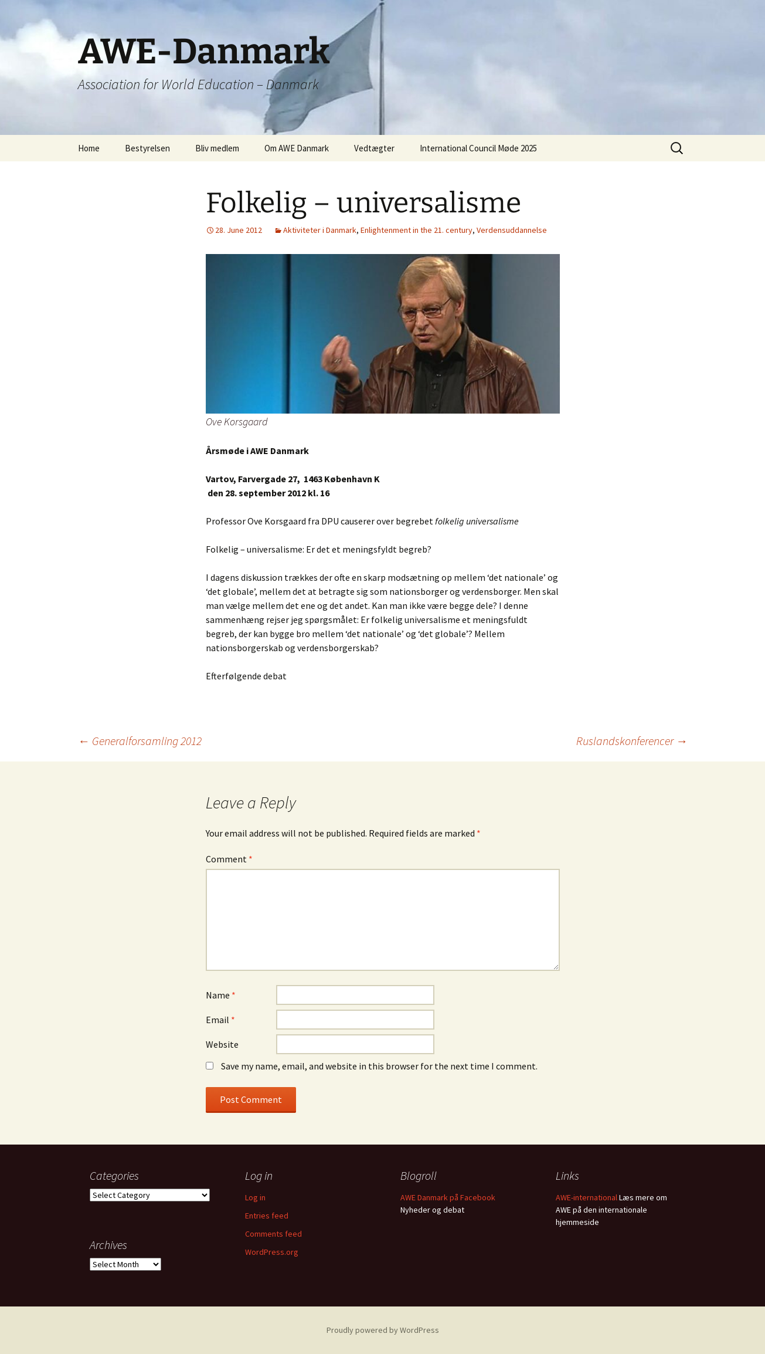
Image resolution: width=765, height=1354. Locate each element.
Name (221, 995)
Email (220, 1019)
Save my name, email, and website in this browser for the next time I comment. (379, 1066)
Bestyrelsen (147, 148)
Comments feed (273, 1233)
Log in (255, 1197)
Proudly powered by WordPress (383, 1330)
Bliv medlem (217, 148)
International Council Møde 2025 (478, 148)
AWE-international (586, 1197)
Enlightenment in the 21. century (416, 230)
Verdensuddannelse (512, 230)
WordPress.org (271, 1252)
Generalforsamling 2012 (140, 740)
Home (89, 148)
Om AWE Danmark (296, 148)
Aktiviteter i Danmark (319, 230)
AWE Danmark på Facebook (447, 1197)
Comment (229, 859)
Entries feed (266, 1215)
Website (222, 1044)
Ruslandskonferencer (632, 740)
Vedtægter (374, 148)
